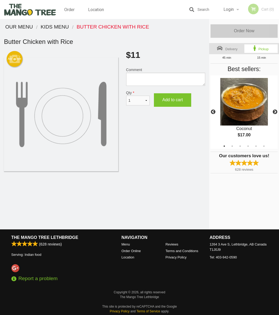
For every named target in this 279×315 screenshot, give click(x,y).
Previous (213, 112)
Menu (125, 244)
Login (228, 9)
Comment (165, 77)
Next (275, 112)
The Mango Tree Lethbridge (44, 237)
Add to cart (172, 100)
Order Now (244, 31)
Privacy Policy (176, 257)
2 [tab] (232, 146)
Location (96, 9)
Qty (138, 98)
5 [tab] (256, 146)
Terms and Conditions (182, 251)
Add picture (14, 59)
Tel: (223, 257)
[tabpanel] (244, 112)
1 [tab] (224, 146)
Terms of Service (148, 311)
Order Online (70, 13)
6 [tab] (264, 146)
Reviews (172, 244)
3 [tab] (240, 146)
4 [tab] (248, 146)
